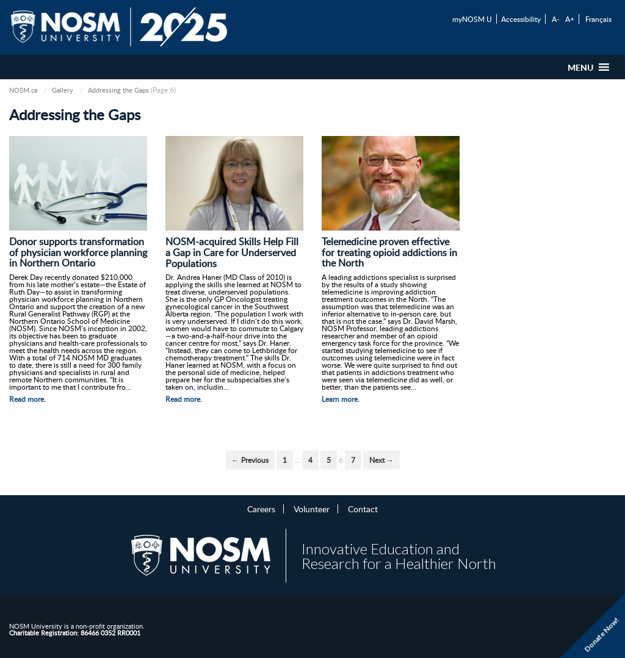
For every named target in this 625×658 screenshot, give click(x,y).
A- (555, 19)
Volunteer (312, 508)
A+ (569, 19)
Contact (363, 508)
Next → (381, 460)
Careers (261, 508)
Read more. (27, 399)
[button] (580, 67)
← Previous (250, 460)
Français (598, 19)
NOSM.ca (23, 90)
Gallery (62, 90)
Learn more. (340, 399)
